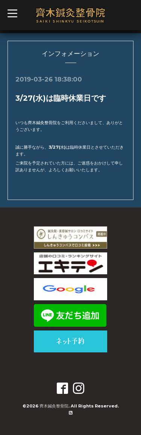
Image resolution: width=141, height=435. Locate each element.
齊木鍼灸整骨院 (53, 406)
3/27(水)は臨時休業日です (60, 98)
